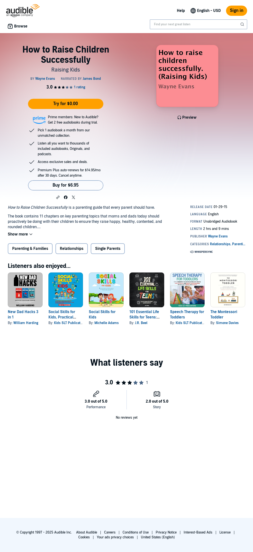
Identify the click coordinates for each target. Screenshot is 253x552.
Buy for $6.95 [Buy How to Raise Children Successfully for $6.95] (66, 185)
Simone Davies (227, 323)
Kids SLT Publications (192, 323)
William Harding (25, 323)
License (225, 532)
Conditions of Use (136, 532)
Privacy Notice (166, 532)
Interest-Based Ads (198, 532)
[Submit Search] (242, 24)
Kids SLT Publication (69, 323)
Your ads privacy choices (115, 537)
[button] (58, 197)
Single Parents (107, 248)
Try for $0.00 (65, 103)
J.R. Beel (141, 323)
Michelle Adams (106, 323)
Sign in (236, 10)
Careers (110, 532)
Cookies (84, 537)
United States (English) (158, 537)
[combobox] (198, 24)
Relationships (71, 248)
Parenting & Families (30, 248)
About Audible (86, 532)
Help (181, 10)
